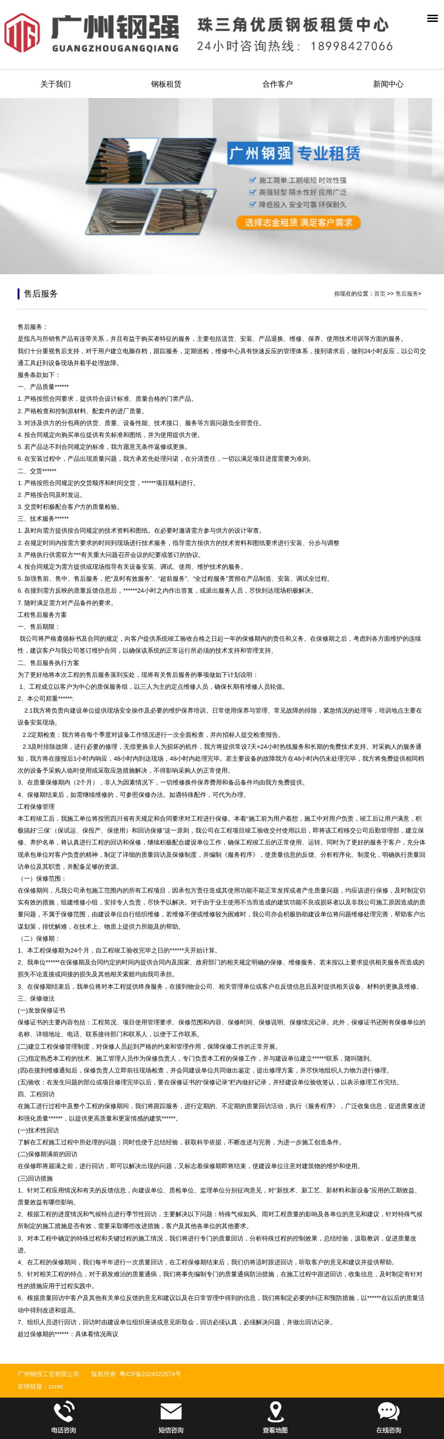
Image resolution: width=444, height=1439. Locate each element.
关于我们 (55, 83)
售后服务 (407, 293)
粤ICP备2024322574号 (150, 1374)
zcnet (55, 1386)
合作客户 (277, 83)
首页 (380, 293)
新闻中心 (388, 83)
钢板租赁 (166, 83)
